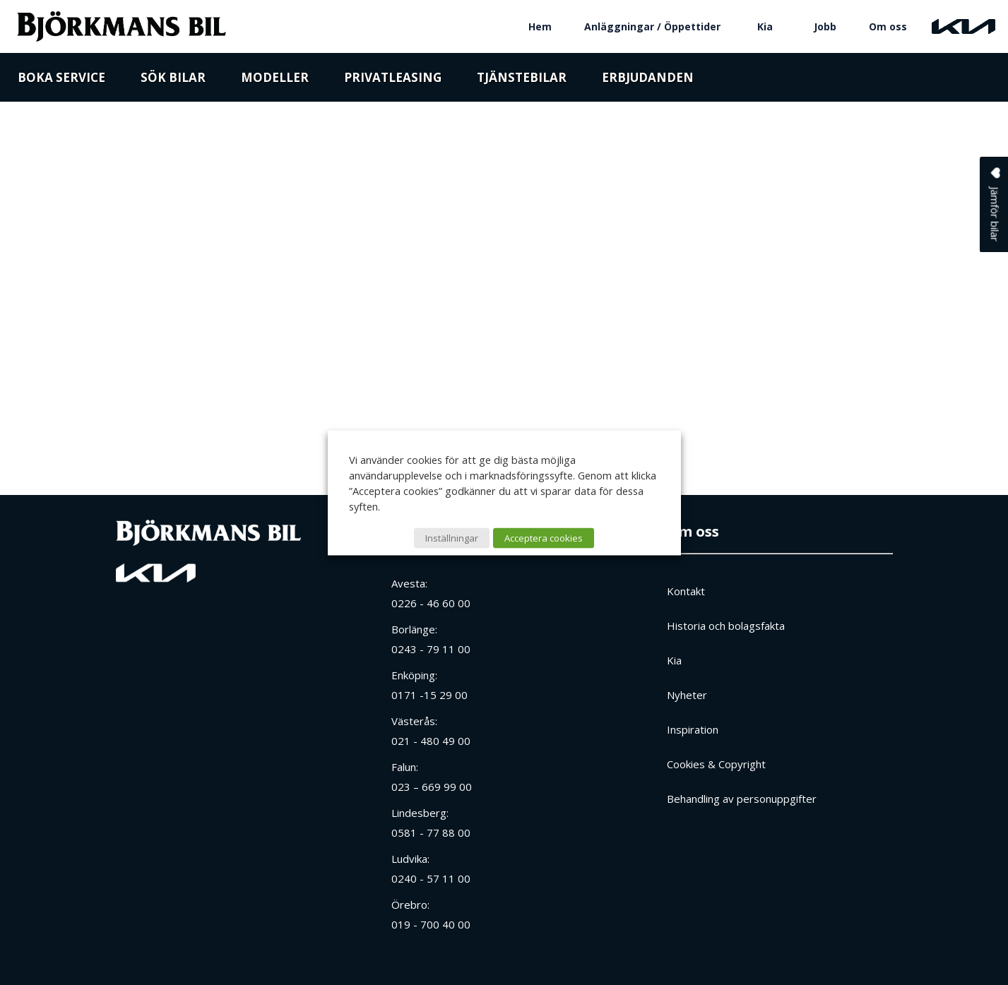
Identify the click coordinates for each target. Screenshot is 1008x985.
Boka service (61, 79)
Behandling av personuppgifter (742, 799)
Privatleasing (392, 79)
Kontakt (686, 591)
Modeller (275, 79)
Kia (765, 26)
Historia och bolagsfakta (726, 626)
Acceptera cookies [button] (543, 537)
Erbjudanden (648, 79)
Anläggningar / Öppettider (652, 26)
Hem (540, 26)
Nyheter (687, 695)
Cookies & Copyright (716, 764)
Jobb (825, 26)
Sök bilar (173, 79)
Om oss (888, 26)
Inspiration (692, 729)
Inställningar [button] (451, 537)
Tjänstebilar (522, 79)
